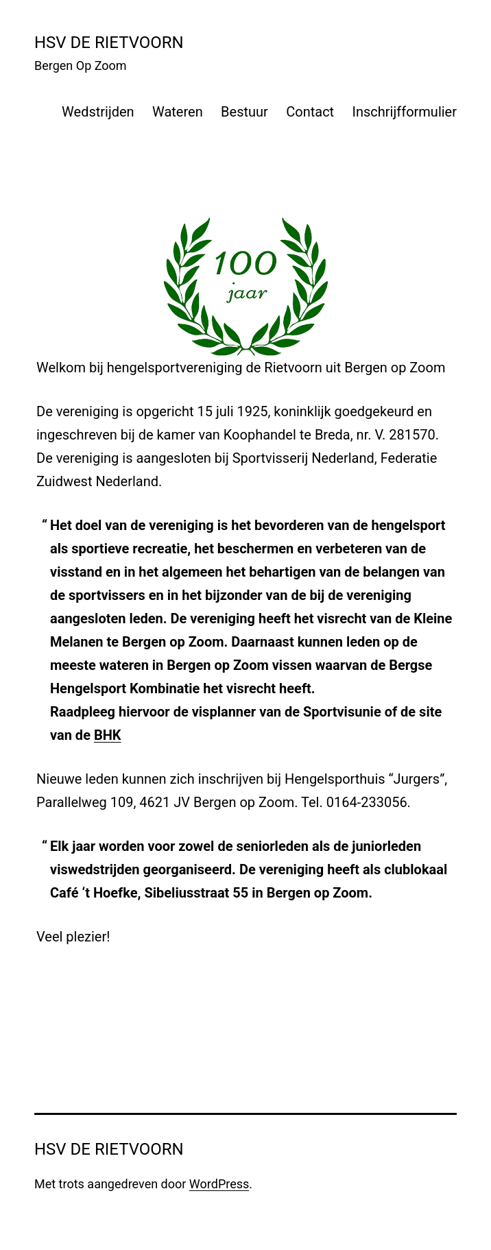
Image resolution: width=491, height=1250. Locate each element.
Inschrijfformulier (404, 112)
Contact (310, 112)
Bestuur (244, 112)
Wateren (177, 112)
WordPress (219, 1184)
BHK (107, 735)
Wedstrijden (98, 112)
